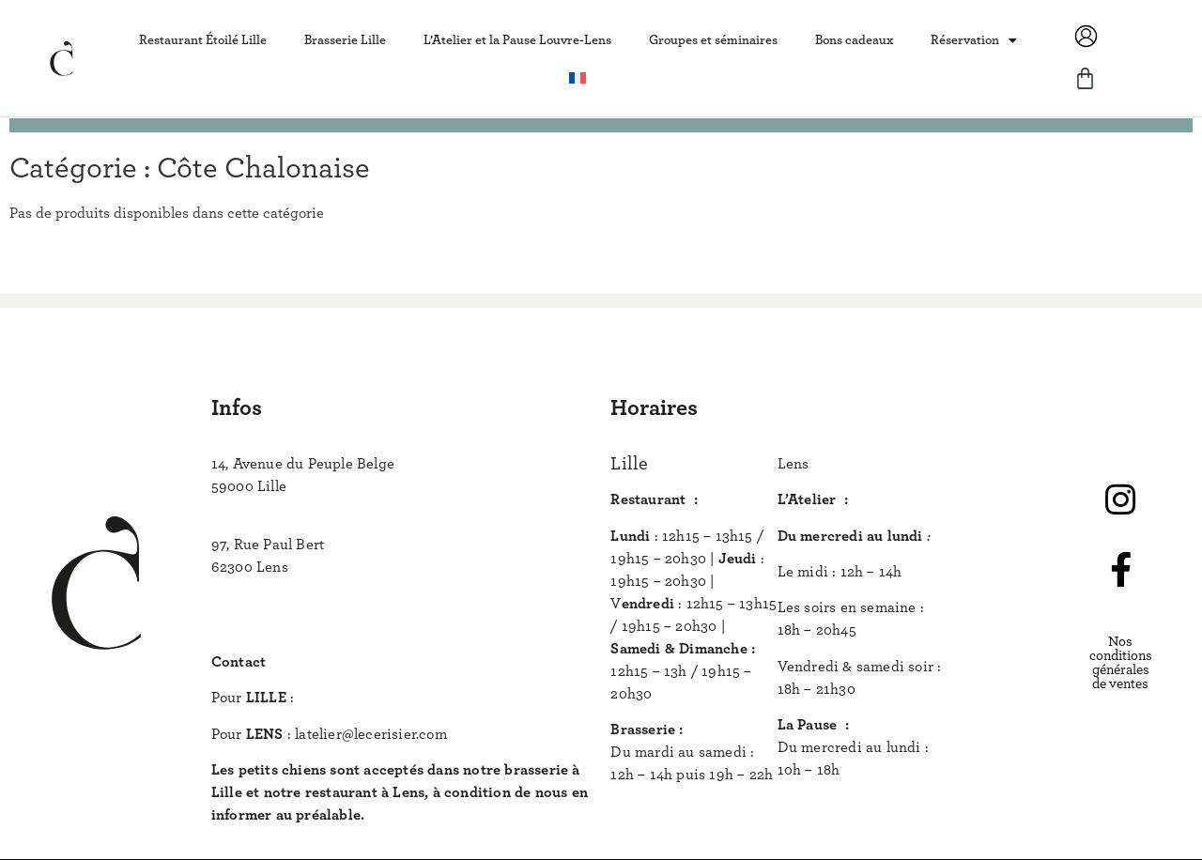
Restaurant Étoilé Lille (203, 40)
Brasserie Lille (345, 40)
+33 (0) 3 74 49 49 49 (279, 508)
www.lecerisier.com (274, 626)
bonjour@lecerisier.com (376, 697)
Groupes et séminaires (713, 40)
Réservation (974, 40)
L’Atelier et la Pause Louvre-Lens (517, 40)
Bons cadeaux (854, 40)
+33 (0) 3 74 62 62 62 (279, 589)
